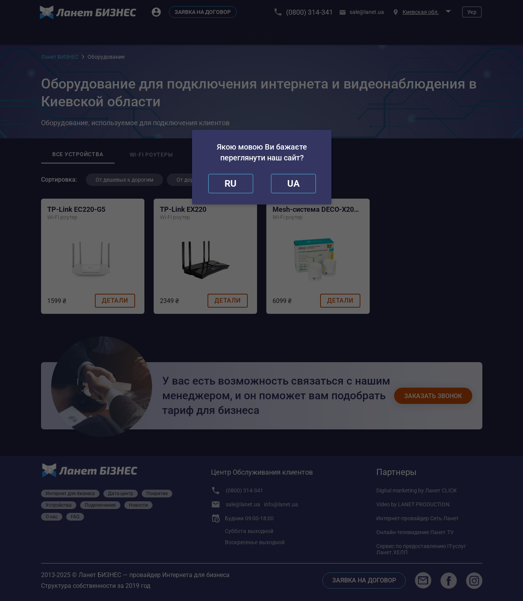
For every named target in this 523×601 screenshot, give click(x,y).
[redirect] (293, 183)
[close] (230, 183)
